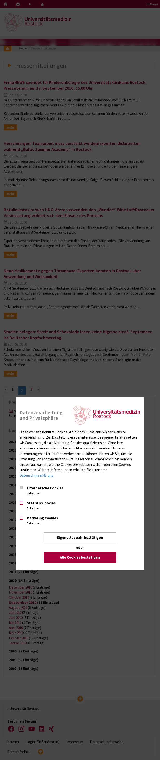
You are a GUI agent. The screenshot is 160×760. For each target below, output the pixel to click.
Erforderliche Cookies (45, 488)
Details (33, 493)
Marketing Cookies (42, 518)
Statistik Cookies (41, 503)
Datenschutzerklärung (37, 475)
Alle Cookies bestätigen (80, 557)
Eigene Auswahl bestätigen (80, 537)
